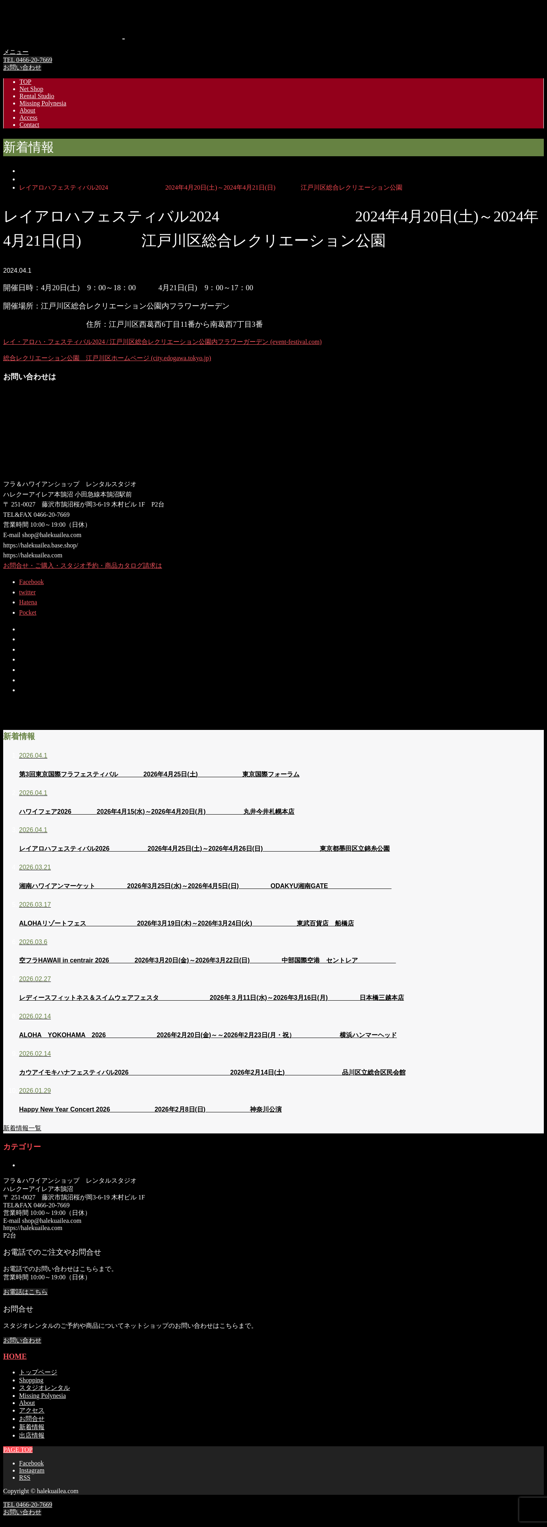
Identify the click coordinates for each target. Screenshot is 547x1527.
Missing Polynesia (42, 103)
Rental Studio (36, 96)
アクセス (31, 1410)
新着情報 (31, 1427)
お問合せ (31, 1418)
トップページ (38, 1372)
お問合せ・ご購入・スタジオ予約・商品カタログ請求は (82, 565)
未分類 (28, 1165)
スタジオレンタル (44, 1387)
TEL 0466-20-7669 (27, 59)
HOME (15, 1356)
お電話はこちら (25, 1291)
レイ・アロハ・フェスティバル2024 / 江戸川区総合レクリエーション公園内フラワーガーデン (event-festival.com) (162, 341)
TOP (25, 81)
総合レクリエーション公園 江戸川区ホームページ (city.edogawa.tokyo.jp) (107, 358)
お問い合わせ (22, 67)
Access (28, 117)
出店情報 (31, 1435)
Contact (29, 124)
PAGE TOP (18, 1520)
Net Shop (31, 88)
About (27, 110)
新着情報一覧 (22, 1128)
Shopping (31, 1380)
